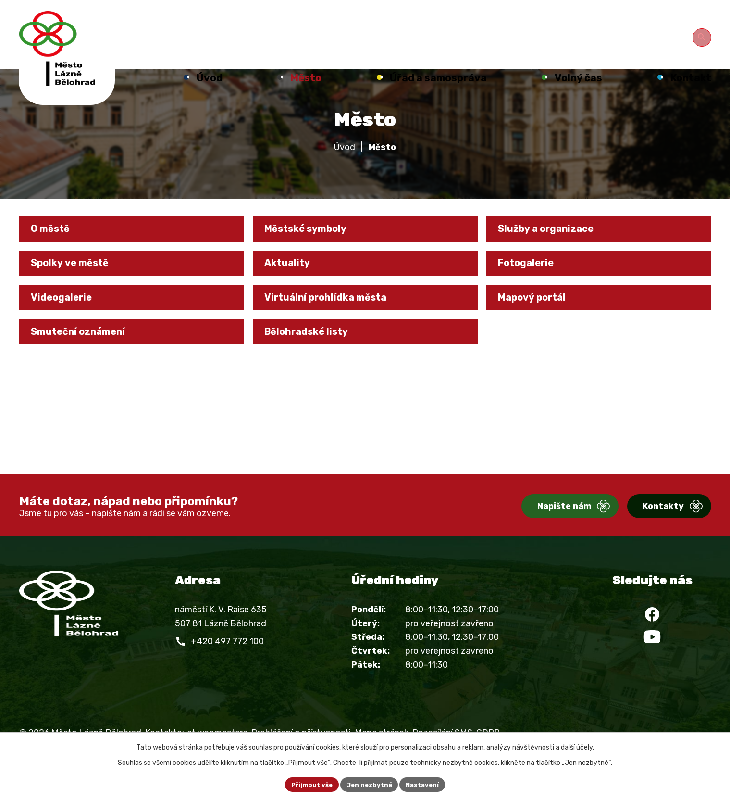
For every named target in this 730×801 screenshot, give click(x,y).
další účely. (577, 746)
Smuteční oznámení (87, 368)
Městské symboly (314, 250)
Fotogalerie (532, 289)
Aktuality (293, 289)
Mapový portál (540, 329)
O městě (56, 250)
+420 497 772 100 (227, 660)
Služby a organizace (554, 250)
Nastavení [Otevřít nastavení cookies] (426, 784)
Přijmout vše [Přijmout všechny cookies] (308, 784)
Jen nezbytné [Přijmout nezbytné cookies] (369, 784)
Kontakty (648, 526)
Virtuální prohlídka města (335, 329)
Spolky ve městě (78, 289)
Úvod (344, 166)
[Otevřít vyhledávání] (703, 35)
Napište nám (535, 526)
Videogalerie (67, 329)
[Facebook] (652, 637)
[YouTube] (652, 666)
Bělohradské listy (314, 368)
